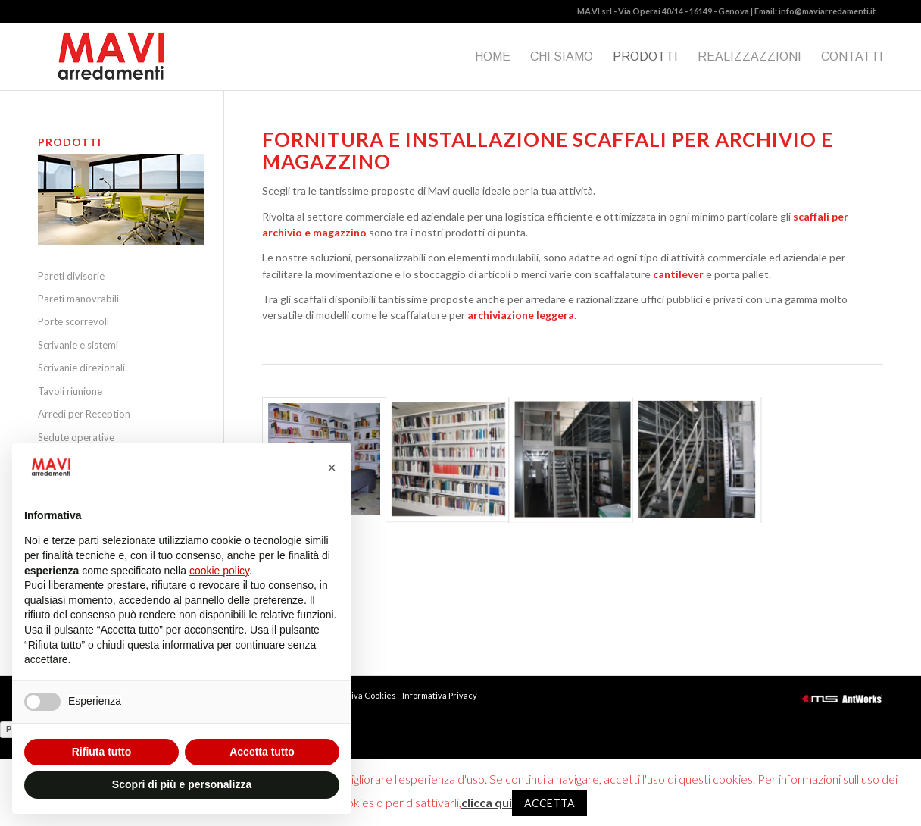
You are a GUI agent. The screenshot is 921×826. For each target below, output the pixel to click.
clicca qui (486, 802)
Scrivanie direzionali (81, 367)
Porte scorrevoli (73, 321)
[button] (332, 467)
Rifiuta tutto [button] (102, 752)
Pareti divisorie (71, 276)
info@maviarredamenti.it (827, 11)
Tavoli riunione (70, 391)
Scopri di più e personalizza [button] (181, 784)
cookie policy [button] (219, 571)
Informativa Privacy (439, 695)
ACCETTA (549, 802)
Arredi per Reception (84, 414)
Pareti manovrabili (78, 299)
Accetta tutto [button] (262, 752)
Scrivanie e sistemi (78, 345)
